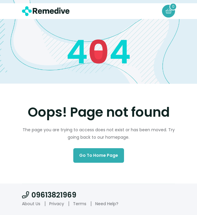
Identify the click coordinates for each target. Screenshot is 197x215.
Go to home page (98, 155)
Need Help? (106, 204)
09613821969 (49, 195)
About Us (31, 204)
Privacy (56, 204)
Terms (79, 204)
